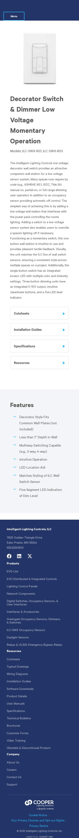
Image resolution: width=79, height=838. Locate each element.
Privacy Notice (38, 818)
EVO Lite (12, 563)
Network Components (21, 586)
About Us (13, 754)
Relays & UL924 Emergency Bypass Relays (34, 637)
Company (13, 746)
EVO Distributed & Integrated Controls (32, 571)
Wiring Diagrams (17, 666)
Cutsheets (13, 651)
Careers (12, 762)
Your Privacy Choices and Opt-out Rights (38, 812)
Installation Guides (19, 673)
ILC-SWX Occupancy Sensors (26, 622)
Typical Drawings (18, 659)
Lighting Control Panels (22, 578)
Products (13, 555)
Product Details (17, 688)
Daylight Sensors (18, 629)
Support (12, 777)
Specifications (16, 703)
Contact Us (14, 769)
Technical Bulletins (19, 710)
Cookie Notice (38, 807)
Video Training (16, 733)
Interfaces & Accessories (23, 604)
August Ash (46, 829)
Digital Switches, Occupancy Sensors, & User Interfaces (32, 595)
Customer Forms (17, 725)
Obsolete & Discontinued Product (29, 740)
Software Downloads (20, 681)
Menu (65, 6)
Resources (14, 643)
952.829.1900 (15, 540)
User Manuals (16, 696)
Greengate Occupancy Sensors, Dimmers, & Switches (33, 613)
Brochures (13, 718)
